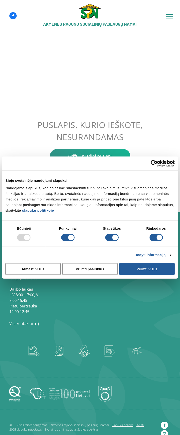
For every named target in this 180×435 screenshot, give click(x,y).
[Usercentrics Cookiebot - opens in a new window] (154, 163)
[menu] (170, 16)
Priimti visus (147, 269)
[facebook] (13, 16)
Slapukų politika (122, 425)
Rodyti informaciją (150, 255)
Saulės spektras (87, 429)
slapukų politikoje (38, 210)
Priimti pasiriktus (90, 269)
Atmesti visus (33, 269)
